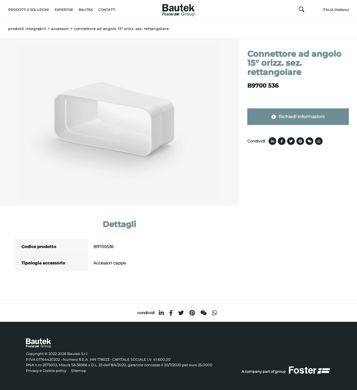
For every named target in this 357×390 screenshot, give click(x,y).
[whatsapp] (214, 312)
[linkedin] (161, 312)
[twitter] (181, 312)
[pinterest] (192, 312)
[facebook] (171, 312)
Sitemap (78, 371)
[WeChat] (203, 312)
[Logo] (178, 8)
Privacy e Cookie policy (46, 371)
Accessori (60, 29)
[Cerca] (301, 10)
